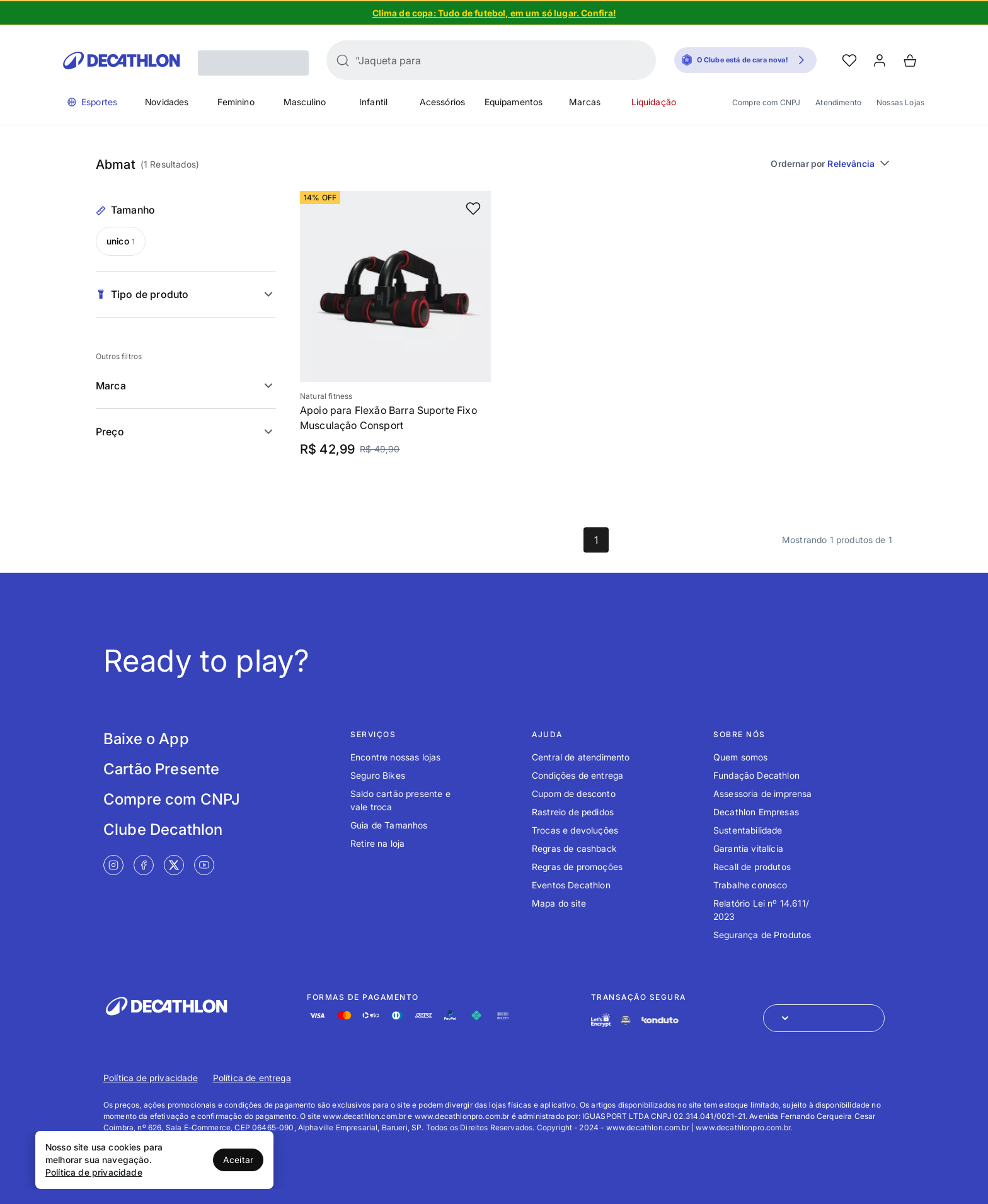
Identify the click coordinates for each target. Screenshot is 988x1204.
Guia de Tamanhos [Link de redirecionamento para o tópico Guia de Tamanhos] (389, 825)
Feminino (236, 101)
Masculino (305, 101)
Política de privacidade (93, 1172)
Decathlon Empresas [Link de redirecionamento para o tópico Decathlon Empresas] (756, 811)
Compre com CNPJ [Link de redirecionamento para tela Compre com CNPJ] (171, 799)
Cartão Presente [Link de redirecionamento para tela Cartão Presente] (161, 769)
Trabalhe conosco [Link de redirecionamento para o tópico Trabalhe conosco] (750, 885)
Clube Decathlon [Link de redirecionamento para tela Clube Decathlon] (162, 829)
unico (120, 241)
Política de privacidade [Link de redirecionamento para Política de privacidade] (150, 1077)
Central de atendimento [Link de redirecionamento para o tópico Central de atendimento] (581, 757)
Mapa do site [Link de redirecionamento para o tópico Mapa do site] (559, 903)
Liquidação (654, 101)
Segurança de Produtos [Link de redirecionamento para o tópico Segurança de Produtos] (762, 934)
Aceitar (238, 1159)
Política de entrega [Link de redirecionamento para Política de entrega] (252, 1077)
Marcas (584, 101)
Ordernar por (831, 163)
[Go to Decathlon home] (121, 60)
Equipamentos (514, 101)
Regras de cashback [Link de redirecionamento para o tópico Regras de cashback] (574, 848)
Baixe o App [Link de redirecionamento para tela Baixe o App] (146, 739)
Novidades (166, 101)
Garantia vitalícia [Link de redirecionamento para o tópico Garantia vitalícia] (748, 848)
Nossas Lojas (900, 102)
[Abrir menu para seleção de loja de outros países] (824, 1018)
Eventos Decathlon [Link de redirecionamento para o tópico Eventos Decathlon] (571, 885)
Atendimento (838, 102)
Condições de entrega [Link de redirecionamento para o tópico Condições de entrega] (577, 775)
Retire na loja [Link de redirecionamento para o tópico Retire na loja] (377, 843)
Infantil (373, 101)
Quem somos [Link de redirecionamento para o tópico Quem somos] (740, 757)
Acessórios (443, 101)
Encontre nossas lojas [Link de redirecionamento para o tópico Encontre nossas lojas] (395, 757)
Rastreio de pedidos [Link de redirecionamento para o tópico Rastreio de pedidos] (573, 811)
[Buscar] (342, 60)
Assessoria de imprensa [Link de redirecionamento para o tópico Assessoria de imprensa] (762, 793)
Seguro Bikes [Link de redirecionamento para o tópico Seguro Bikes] (377, 775)
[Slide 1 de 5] (494, 12)
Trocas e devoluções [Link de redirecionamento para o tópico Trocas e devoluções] (575, 830)
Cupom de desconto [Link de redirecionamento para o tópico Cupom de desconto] (574, 793)
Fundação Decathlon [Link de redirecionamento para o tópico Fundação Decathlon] (756, 775)
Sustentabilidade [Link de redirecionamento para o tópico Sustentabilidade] (748, 830)
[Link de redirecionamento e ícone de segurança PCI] (626, 1020)
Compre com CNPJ (766, 102)
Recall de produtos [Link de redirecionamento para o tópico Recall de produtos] (752, 866)
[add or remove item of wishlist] (473, 208)
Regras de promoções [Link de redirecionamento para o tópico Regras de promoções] (577, 866)
